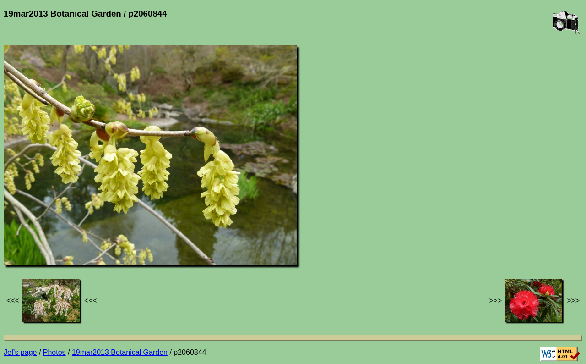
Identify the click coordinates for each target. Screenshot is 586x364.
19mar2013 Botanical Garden (120, 352)
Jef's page (20, 352)
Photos (54, 352)
